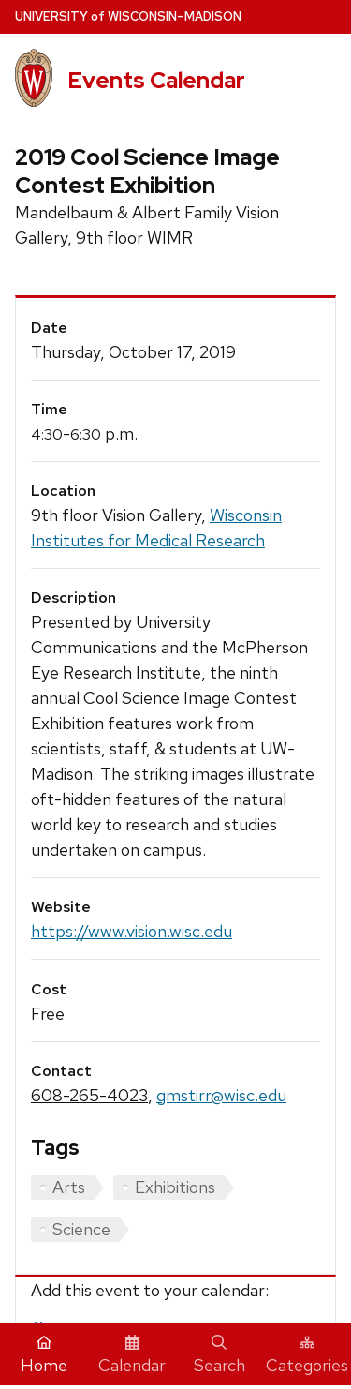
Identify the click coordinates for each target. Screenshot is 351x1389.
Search (219, 1355)
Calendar (132, 1355)
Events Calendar (156, 80)
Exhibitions (175, 1187)
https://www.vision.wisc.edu (131, 931)
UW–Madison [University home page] (128, 16)
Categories (307, 1355)
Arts (68, 1187)
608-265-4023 (89, 1095)
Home (44, 1355)
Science (81, 1229)
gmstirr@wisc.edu (221, 1095)
